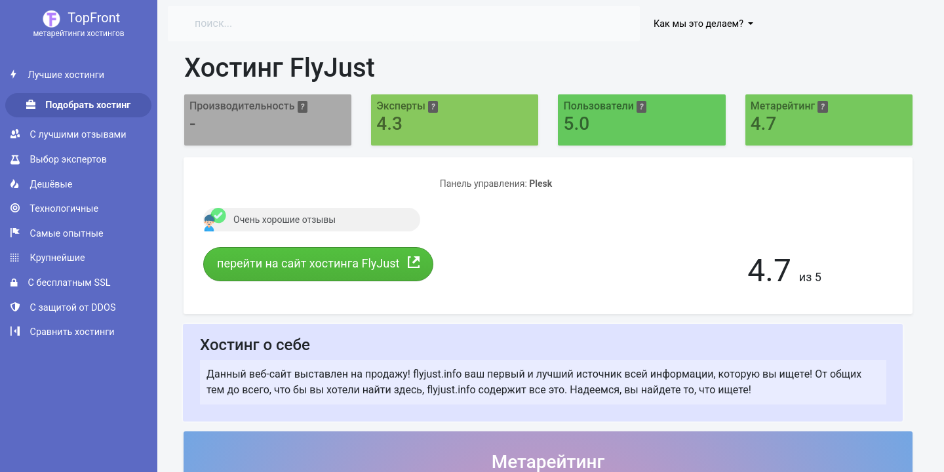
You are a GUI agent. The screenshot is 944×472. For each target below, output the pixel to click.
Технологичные (54, 208)
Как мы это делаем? (700, 24)
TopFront (79, 24)
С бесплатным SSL (60, 282)
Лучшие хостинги (57, 75)
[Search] (300, 23)
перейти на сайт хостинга (318, 263)
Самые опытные (57, 233)
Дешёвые (41, 184)
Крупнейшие (47, 258)
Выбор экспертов (58, 159)
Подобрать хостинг (78, 105)
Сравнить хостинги (62, 332)
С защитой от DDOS (62, 307)
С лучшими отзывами (68, 134)
